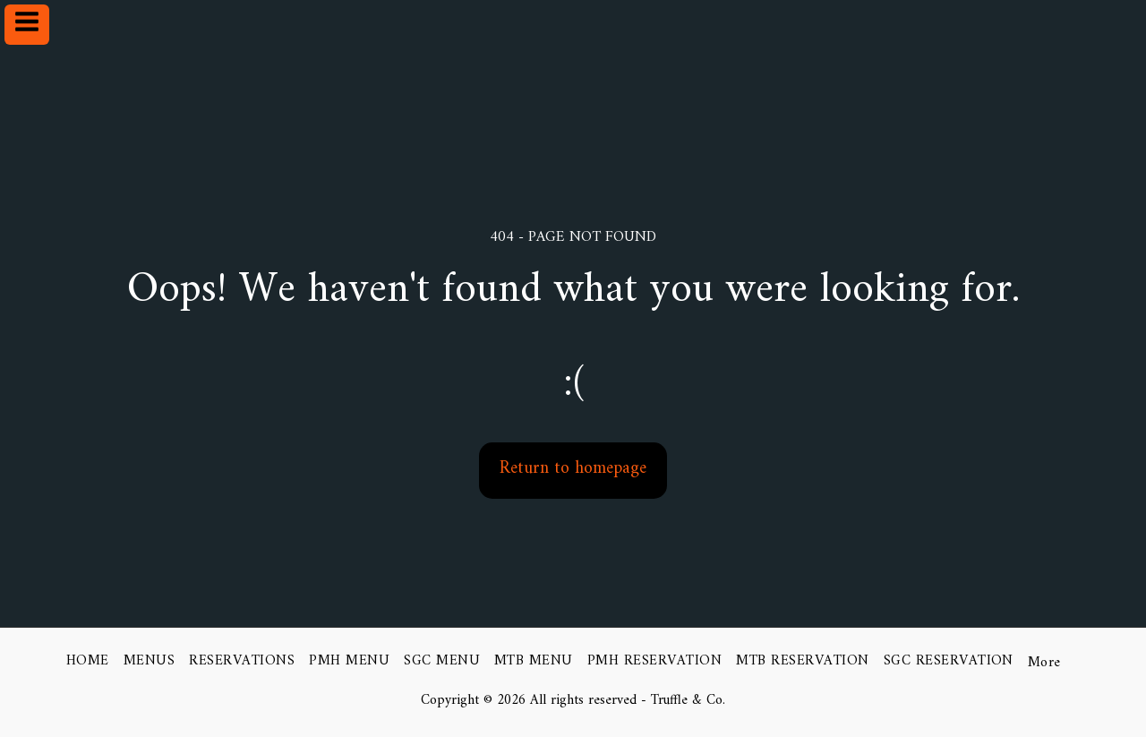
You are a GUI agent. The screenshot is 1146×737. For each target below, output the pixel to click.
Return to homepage (573, 468)
